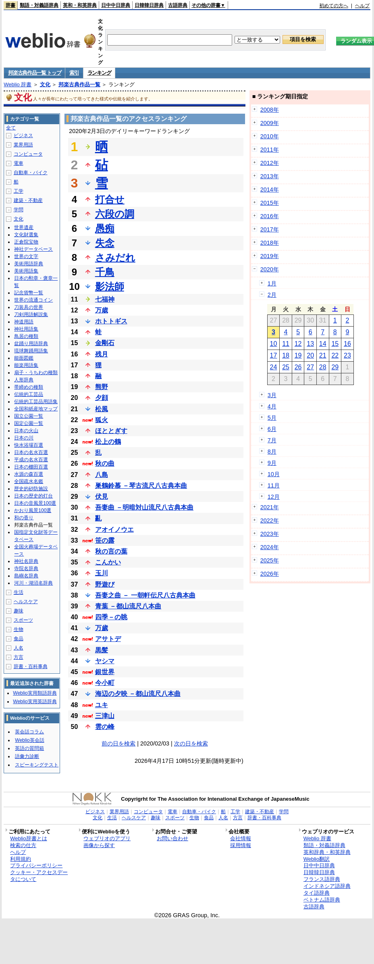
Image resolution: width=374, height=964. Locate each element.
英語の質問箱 (29, 748)
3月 (272, 395)
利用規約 (20, 859)
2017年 (269, 229)
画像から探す (99, 845)
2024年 (269, 547)
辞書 (10, 5)
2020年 (269, 269)
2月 (272, 294)
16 (347, 343)
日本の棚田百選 (31, 467)
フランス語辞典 (321, 879)
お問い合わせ (172, 838)
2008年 (269, 109)
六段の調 (114, 213)
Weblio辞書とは (28, 838)
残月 (101, 354)
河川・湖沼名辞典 (33, 583)
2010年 (269, 136)
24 (273, 367)
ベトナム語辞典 (321, 900)
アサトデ (108, 638)
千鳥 (104, 272)
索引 (74, 73)
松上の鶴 (108, 441)
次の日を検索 (191, 743)
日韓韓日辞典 (149, 5)
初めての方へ (333, 5)
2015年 (269, 203)
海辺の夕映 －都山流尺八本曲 (138, 693)
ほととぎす (111, 430)
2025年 (269, 560)
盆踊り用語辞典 (31, 343)
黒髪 (101, 650)
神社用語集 (26, 329)
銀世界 (104, 671)
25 (285, 367)
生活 (18, 592)
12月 (274, 496)
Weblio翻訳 (316, 859)
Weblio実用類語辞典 (34, 693)
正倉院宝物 (26, 242)
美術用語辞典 (28, 264)
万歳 (101, 310)
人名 (18, 648)
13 (310, 343)
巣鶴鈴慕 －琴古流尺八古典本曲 (141, 485)
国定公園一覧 (28, 423)
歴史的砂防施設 (31, 488)
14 (322, 343)
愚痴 (104, 228)
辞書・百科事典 (31, 666)
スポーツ (23, 620)
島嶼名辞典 (26, 576)
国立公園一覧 (28, 416)
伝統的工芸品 (28, 394)
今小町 (104, 682)
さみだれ (115, 257)
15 (335, 343)
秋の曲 (104, 463)
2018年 (269, 242)
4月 (272, 406)
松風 (101, 409)
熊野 (101, 386)
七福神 (104, 299)
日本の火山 (26, 430)
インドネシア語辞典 (327, 886)
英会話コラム (29, 732)
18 (285, 355)
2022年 (269, 520)
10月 (274, 474)
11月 (274, 485)
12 (298, 343)
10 (273, 343)
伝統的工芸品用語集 (36, 401)
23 (347, 355)
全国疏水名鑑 (28, 481)
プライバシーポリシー (36, 865)
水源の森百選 (28, 474)
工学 (18, 191)
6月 (272, 429)
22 (335, 355)
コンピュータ (28, 154)
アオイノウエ (114, 529)
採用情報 (240, 845)
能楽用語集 (26, 365)
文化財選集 (26, 234)
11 (285, 343)
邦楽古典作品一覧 (79, 84)
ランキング (99, 73)
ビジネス (23, 135)
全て (11, 127)
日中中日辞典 (115, 5)
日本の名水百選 (31, 452)
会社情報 (240, 838)
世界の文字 (26, 256)
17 (273, 355)
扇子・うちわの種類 (36, 372)
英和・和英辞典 (80, 5)
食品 (18, 638)
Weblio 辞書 (17, 84)
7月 (272, 440)
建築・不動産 (28, 200)
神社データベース (33, 249)
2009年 (269, 123)
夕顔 (101, 397)
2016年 (269, 216)
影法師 (109, 286)
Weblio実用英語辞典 (34, 701)
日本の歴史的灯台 (33, 496)
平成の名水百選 (31, 459)
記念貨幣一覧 (28, 293)
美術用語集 (26, 271)
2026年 (269, 573)
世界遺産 (23, 227)
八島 (101, 474)
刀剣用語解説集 (31, 314)
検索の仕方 (23, 845)
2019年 (269, 256)
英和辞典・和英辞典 (327, 852)
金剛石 (104, 342)
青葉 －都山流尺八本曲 (128, 606)
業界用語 (23, 145)
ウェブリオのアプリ (107, 838)
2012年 (269, 163)
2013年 (269, 176)
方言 (18, 657)
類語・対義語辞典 (39, 5)
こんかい (108, 562)
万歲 (101, 628)
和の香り (23, 518)
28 (322, 367)
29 (335, 367)
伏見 (101, 496)
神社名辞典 (26, 561)
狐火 (101, 419)
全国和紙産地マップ (36, 409)
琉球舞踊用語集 (31, 351)
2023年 (269, 534)
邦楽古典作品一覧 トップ (34, 73)
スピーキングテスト (36, 765)
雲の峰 (104, 726)
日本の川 (23, 438)
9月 (272, 463)
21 (322, 355)
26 (298, 367)
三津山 (104, 715)
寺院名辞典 (26, 568)
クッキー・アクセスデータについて (39, 875)
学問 (18, 209)
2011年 (269, 149)
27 (310, 367)
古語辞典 (177, 5)
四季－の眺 (111, 617)
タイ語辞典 (316, 893)
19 (298, 355)
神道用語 (23, 322)
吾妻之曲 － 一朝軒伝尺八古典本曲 (145, 595)
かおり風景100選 (32, 510)
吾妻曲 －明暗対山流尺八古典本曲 (144, 507)
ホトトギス (111, 321)
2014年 (269, 189)
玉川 (101, 573)
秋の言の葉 (111, 551)
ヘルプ (362, 5)
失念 (104, 242)
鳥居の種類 (26, 336)
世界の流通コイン (33, 300)
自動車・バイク (31, 172)
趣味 (18, 611)
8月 (272, 451)
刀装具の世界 (28, 307)
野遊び (104, 584)
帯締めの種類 (28, 387)
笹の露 (104, 540)
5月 (272, 417)
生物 (18, 629)
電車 (18, 163)
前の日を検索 (118, 743)
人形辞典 (23, 380)
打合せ (110, 199)
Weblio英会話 (29, 740)
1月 (272, 283)
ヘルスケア (26, 601)
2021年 (269, 507)
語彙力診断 (27, 756)
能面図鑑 (23, 358)
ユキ (101, 705)
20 (310, 355)
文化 (45, 84)
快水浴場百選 (28, 445)
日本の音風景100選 (35, 503)
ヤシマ (104, 661)
